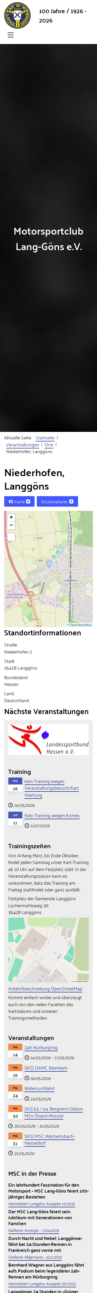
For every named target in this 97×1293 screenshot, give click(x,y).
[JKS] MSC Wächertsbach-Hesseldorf (50, 1139)
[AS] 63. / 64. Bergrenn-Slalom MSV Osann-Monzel (54, 1112)
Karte (19, 501)
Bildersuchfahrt (40, 1088)
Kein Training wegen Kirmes (52, 815)
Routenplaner (57, 501)
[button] (49, 564)
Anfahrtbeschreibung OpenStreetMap (45, 988)
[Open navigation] (10, 35)
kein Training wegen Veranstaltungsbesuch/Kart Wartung (52, 788)
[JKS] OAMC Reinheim (46, 1067)
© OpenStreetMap (79, 625)
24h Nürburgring (41, 1047)
